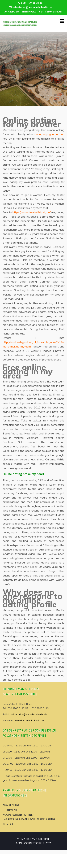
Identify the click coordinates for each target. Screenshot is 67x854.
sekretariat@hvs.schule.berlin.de (30, 7)
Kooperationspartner (18, 814)
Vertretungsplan (50, 11)
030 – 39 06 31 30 (30, 3)
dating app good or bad (49, 134)
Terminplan (29, 11)
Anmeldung (12, 11)
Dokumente (11, 810)
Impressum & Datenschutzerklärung (29, 819)
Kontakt (9, 824)
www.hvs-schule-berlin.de (29, 720)
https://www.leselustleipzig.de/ (31, 212)
